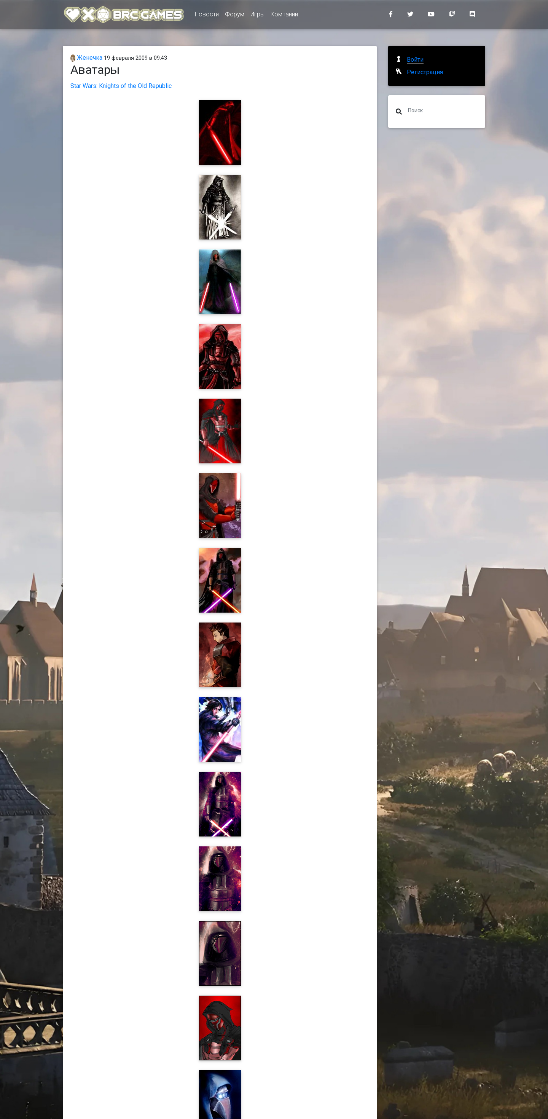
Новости (207, 15)
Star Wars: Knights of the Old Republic (121, 85)
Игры (257, 15)
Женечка (86, 57)
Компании (284, 15)
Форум (234, 15)
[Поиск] (438, 110)
